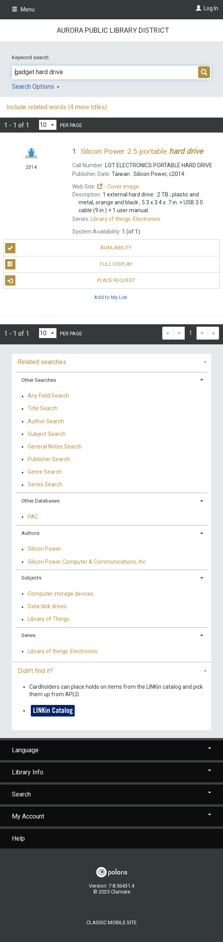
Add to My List (110, 297)
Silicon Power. (45, 549)
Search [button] (111, 794)
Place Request (70, 280)
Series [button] (28, 635)
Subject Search (47, 434)
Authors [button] (30, 533)
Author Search (46, 421)
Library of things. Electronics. (63, 651)
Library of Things (48, 619)
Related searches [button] (42, 362)
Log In (211, 8)
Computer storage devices (61, 594)
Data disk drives (47, 607)
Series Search (45, 485)
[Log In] (197, 8)
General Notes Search (55, 446)
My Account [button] (111, 816)
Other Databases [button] (40, 501)
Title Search (43, 409)
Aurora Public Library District (113, 30)
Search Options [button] (36, 86)
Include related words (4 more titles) (56, 107)
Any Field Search (48, 396)
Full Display (68, 264)
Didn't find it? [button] (35, 671)
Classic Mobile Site (111, 922)
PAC (33, 517)
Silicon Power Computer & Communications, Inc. (87, 562)
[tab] (111, 361)
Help (18, 838)
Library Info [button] (111, 772)
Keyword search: (31, 57)
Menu (23, 9)
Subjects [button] (31, 578)
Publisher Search (49, 459)
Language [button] (111, 750)
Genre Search (45, 472)
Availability (68, 248)
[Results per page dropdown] (47, 125)
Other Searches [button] (38, 380)
